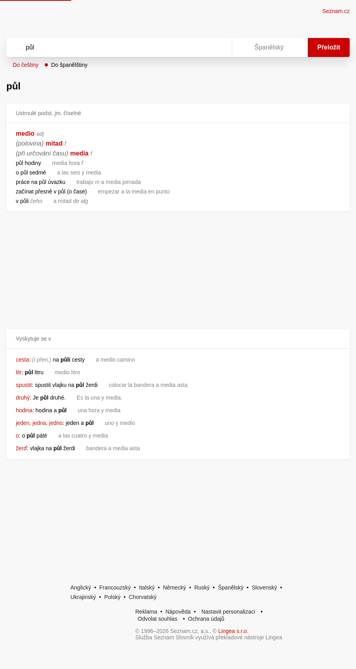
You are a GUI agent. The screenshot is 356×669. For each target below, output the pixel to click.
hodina (24, 410)
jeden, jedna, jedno (39, 423)
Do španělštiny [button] (69, 65)
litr (19, 372)
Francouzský (115, 587)
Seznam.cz (336, 11)
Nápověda (178, 611)
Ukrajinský (83, 597)
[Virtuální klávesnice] (218, 47)
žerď (21, 448)
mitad (53, 143)
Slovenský (264, 587)
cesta (22, 359)
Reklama (146, 611)
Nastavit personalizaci (228, 611)
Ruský (202, 587)
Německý (174, 587)
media (79, 153)
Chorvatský (143, 597)
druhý (23, 397)
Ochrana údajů (206, 619)
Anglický (80, 587)
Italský (147, 587)
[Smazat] (201, 47)
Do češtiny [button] (25, 65)
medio (25, 133)
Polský (112, 597)
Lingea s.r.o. (233, 631)
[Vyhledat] (108, 47)
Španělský (231, 587)
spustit (24, 385)
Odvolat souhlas (157, 619)
